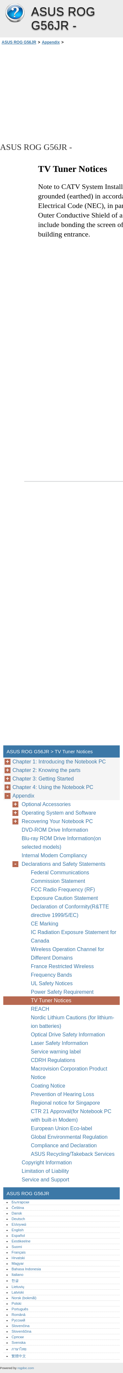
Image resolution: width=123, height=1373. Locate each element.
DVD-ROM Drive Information (55, 830)
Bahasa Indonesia (26, 1269)
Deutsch (18, 1219)
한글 (15, 1280)
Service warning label (56, 1051)
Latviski (17, 1292)
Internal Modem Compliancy (54, 855)
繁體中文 (18, 1356)
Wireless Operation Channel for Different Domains (67, 954)
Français (18, 1252)
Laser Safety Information (59, 1043)
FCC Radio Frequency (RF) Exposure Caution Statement (64, 894)
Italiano (17, 1275)
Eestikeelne (21, 1241)
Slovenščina (21, 1331)
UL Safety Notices (51, 983)
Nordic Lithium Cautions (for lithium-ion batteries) (72, 1022)
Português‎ (19, 1309)
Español (18, 1236)
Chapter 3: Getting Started (43, 778)
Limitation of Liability (45, 1171)
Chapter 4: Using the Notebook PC (52, 787)
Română (18, 1315)
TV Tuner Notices (51, 1000)
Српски (17, 1337)
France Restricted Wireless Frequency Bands (62, 971)
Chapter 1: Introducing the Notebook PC (59, 761)
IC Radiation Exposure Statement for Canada (73, 936)
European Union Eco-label (61, 1128)
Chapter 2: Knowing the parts (46, 770)
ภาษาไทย (19, 1349)
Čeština (17, 1208)
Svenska (18, 1342)
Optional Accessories (46, 804)
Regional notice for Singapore (65, 1103)
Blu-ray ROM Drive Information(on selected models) (61, 843)
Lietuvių (17, 1287)
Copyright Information (47, 1162)
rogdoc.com (25, 1368)
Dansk (16, 1213)
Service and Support (45, 1179)
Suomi (16, 1247)
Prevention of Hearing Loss (62, 1094)
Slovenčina (20, 1326)
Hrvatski (18, 1258)
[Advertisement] (61, 93)
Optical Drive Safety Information (68, 1034)
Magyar (17, 1263)
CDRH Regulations (53, 1060)
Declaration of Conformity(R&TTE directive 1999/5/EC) (70, 911)
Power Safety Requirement (62, 992)
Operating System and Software (59, 813)
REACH (40, 1009)
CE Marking (44, 923)
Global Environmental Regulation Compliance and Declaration (69, 1141)
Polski (16, 1303)
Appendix (51, 42)
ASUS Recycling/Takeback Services (72, 1154)
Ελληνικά (18, 1224)
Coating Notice (48, 1086)
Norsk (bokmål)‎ (23, 1298)
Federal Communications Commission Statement (60, 877)
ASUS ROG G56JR (15, 13)
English (17, 1230)
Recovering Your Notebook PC (57, 821)
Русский (18, 1320)
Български (20, 1202)
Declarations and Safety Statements (63, 864)
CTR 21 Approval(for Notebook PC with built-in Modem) (71, 1116)
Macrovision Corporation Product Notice (69, 1073)
